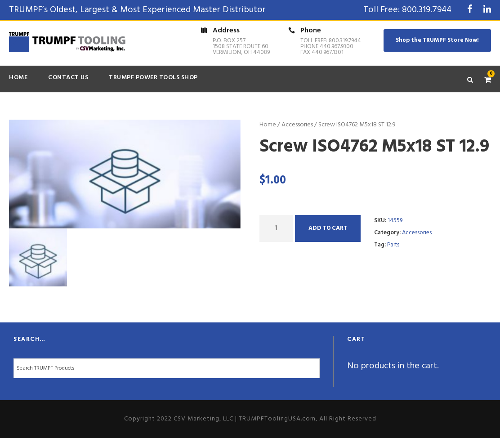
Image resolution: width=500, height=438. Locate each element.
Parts (393, 245)
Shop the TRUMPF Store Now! (437, 40)
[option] (125, 174)
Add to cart (327, 228)
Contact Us (68, 77)
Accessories (297, 125)
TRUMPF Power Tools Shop (153, 77)
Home (18, 77)
